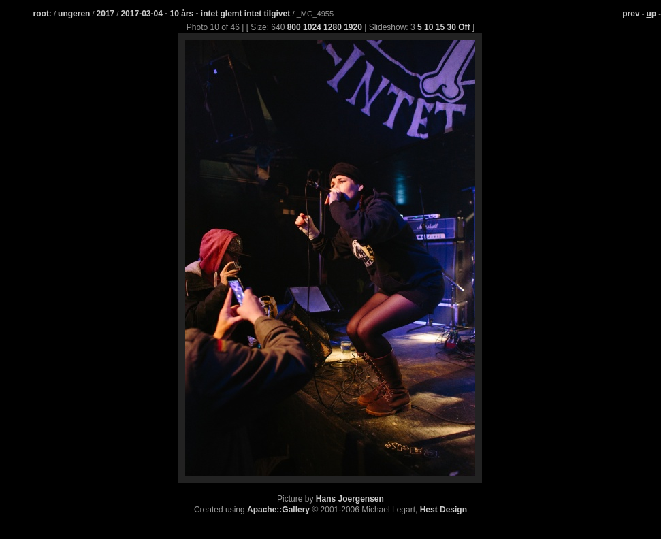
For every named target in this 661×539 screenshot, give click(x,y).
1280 (332, 27)
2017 (106, 13)
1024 (312, 27)
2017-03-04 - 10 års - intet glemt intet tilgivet (206, 13)
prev (630, 13)
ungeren (74, 13)
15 (440, 27)
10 (428, 27)
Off (464, 27)
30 (451, 27)
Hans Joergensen (350, 499)
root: (42, 13)
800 (294, 27)
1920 (353, 27)
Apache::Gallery (278, 509)
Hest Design (443, 509)
